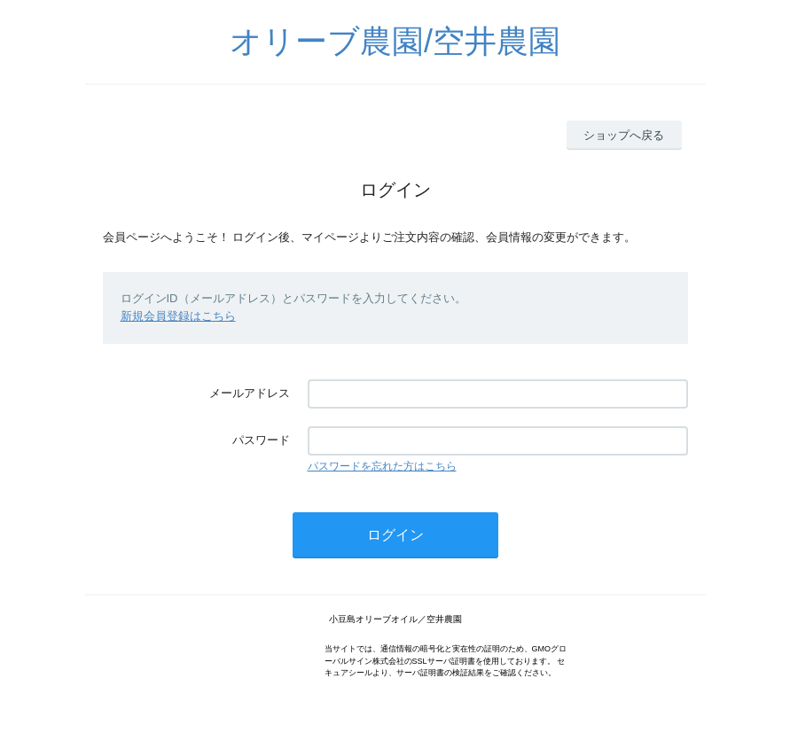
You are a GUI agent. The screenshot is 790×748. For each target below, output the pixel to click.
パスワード (261, 440)
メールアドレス (249, 393)
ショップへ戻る (623, 135)
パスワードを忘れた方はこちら (382, 466)
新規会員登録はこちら (178, 316)
